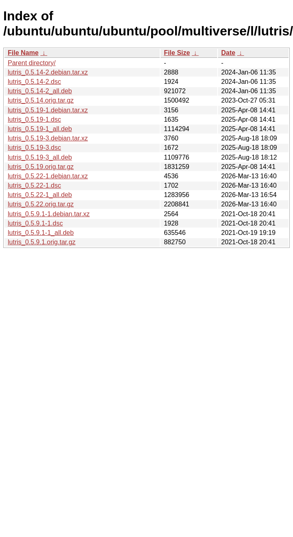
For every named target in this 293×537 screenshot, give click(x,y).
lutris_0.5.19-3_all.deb (40, 157)
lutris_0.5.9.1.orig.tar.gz (41, 242)
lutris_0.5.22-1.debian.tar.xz (48, 176)
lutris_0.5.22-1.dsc (34, 185)
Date (228, 52)
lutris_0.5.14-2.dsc (34, 81)
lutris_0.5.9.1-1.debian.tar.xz (49, 213)
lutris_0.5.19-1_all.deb (40, 128)
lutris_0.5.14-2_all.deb (40, 91)
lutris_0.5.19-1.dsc (34, 119)
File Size (177, 52)
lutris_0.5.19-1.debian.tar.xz (48, 110)
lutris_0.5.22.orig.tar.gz (41, 204)
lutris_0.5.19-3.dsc (34, 147)
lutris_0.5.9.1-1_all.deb (41, 232)
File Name (23, 52)
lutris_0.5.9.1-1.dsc (35, 223)
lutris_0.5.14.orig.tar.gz (41, 100)
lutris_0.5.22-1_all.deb (40, 194)
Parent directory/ (31, 62)
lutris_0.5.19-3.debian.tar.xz (48, 138)
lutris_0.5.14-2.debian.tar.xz (48, 72)
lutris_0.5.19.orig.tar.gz (41, 166)
